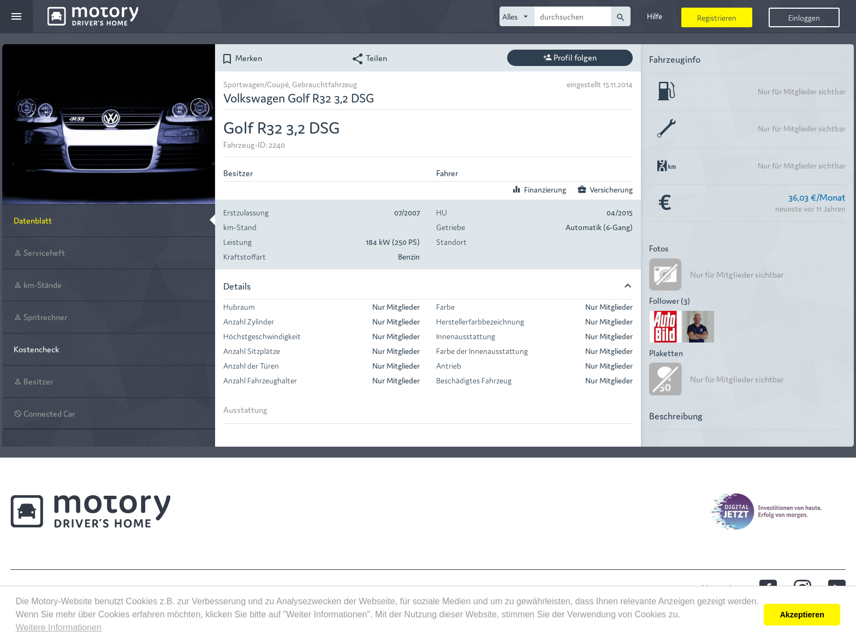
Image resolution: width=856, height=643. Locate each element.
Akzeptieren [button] (802, 614)
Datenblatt (33, 220)
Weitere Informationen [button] (59, 627)
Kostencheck (36, 349)
